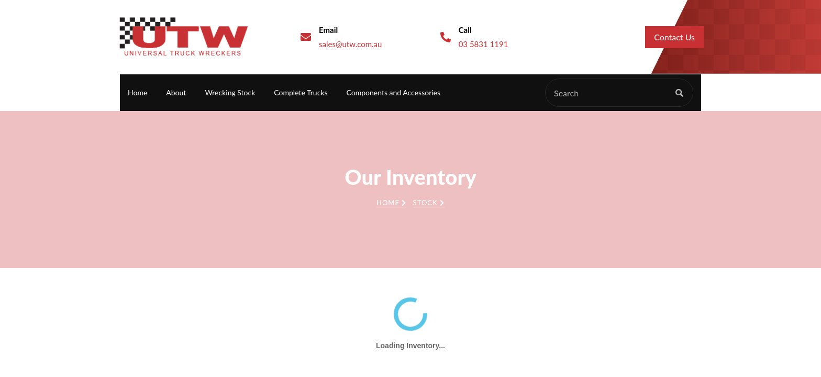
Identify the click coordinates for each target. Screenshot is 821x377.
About (176, 92)
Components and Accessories (394, 92)
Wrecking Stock (230, 92)
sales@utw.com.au (350, 44)
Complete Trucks (300, 92)
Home (137, 92)
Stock (429, 202)
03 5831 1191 (483, 44)
